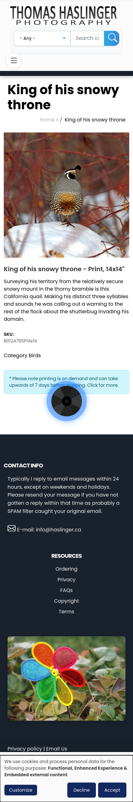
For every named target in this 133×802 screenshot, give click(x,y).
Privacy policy (25, 748)
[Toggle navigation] (13, 60)
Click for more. (103, 385)
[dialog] (66, 778)
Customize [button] (20, 790)
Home (47, 119)
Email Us (56, 748)
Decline (82, 790)
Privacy (67, 579)
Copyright (66, 601)
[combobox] (42, 38)
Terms (66, 611)
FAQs (66, 590)
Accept (112, 790)
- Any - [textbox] (27, 38)
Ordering (66, 569)
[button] (66, 195)
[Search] (111, 38)
